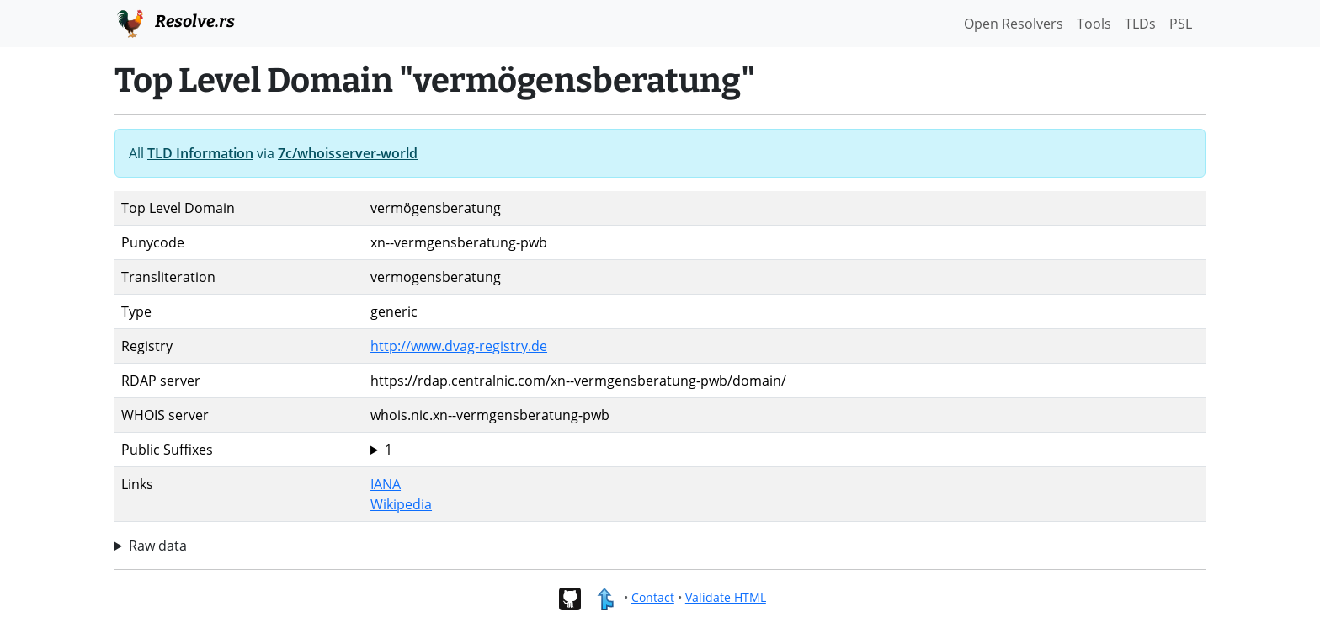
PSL (1180, 23)
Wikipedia (401, 504)
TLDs (1140, 23)
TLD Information (200, 153)
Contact (652, 597)
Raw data (158, 545)
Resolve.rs (174, 21)
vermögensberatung (784, 449)
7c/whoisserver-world (348, 153)
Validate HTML (725, 597)
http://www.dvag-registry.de (458, 346)
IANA (385, 484)
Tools (1094, 23)
